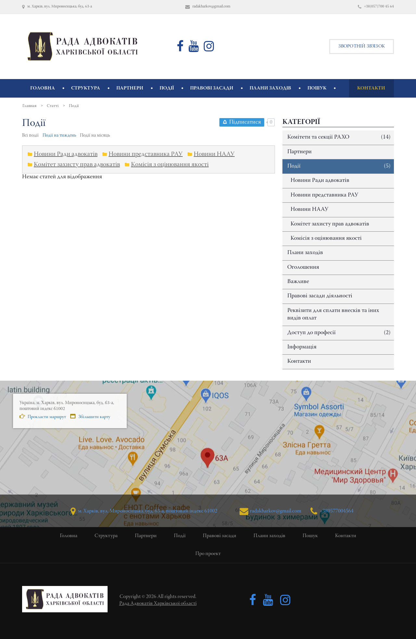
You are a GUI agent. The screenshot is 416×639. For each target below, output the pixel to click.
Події (339, 166)
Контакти (299, 361)
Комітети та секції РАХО (339, 137)
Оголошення (303, 267)
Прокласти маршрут (43, 416)
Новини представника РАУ (324, 195)
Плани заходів (305, 253)
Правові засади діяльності (319, 296)
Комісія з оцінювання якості (326, 238)
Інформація (302, 347)
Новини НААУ (309, 209)
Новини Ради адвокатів (320, 181)
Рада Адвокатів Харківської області (158, 603)
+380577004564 (332, 511)
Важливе (298, 282)
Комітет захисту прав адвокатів (330, 224)
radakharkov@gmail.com (270, 511)
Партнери (299, 152)
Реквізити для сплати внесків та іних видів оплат (333, 314)
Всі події (30, 135)
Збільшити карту (90, 416)
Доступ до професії (339, 333)
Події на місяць (95, 135)
